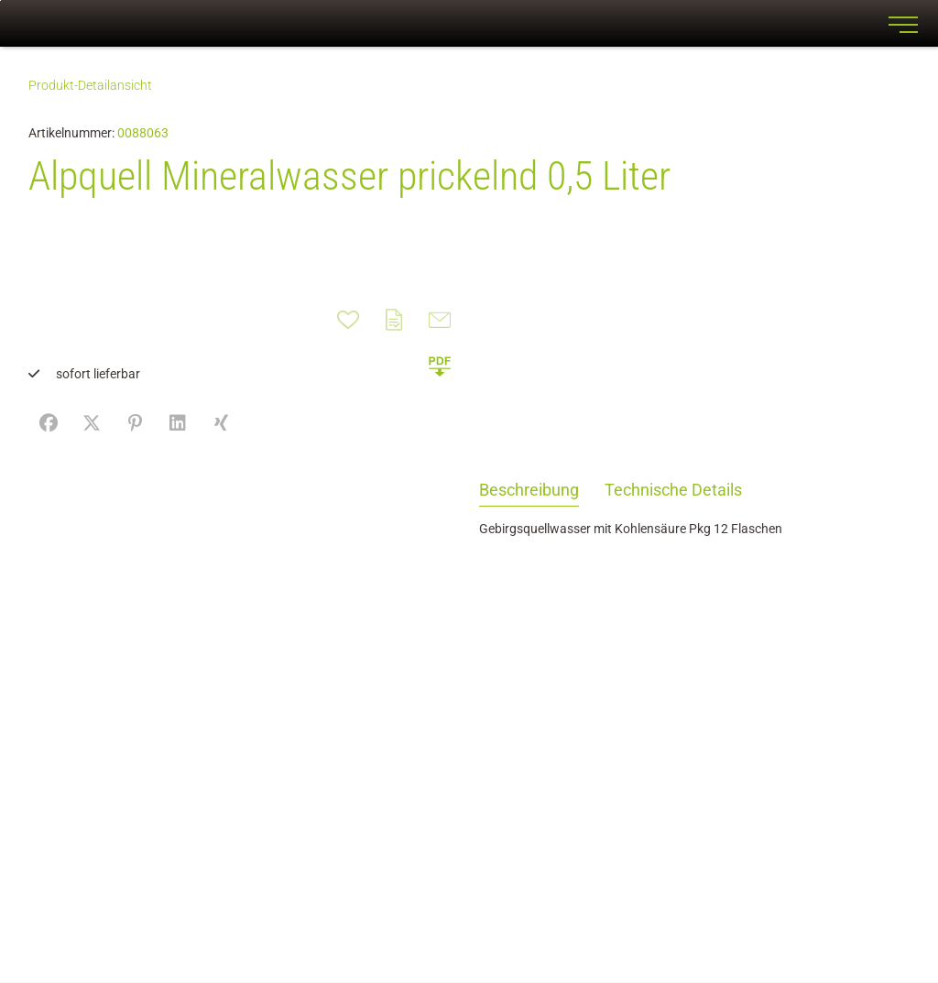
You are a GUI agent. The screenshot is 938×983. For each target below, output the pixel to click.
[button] (439, 365)
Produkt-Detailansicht (90, 85)
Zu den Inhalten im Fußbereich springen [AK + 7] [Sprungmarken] (0, 0)
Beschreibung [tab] (529, 489)
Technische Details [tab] (673, 489)
